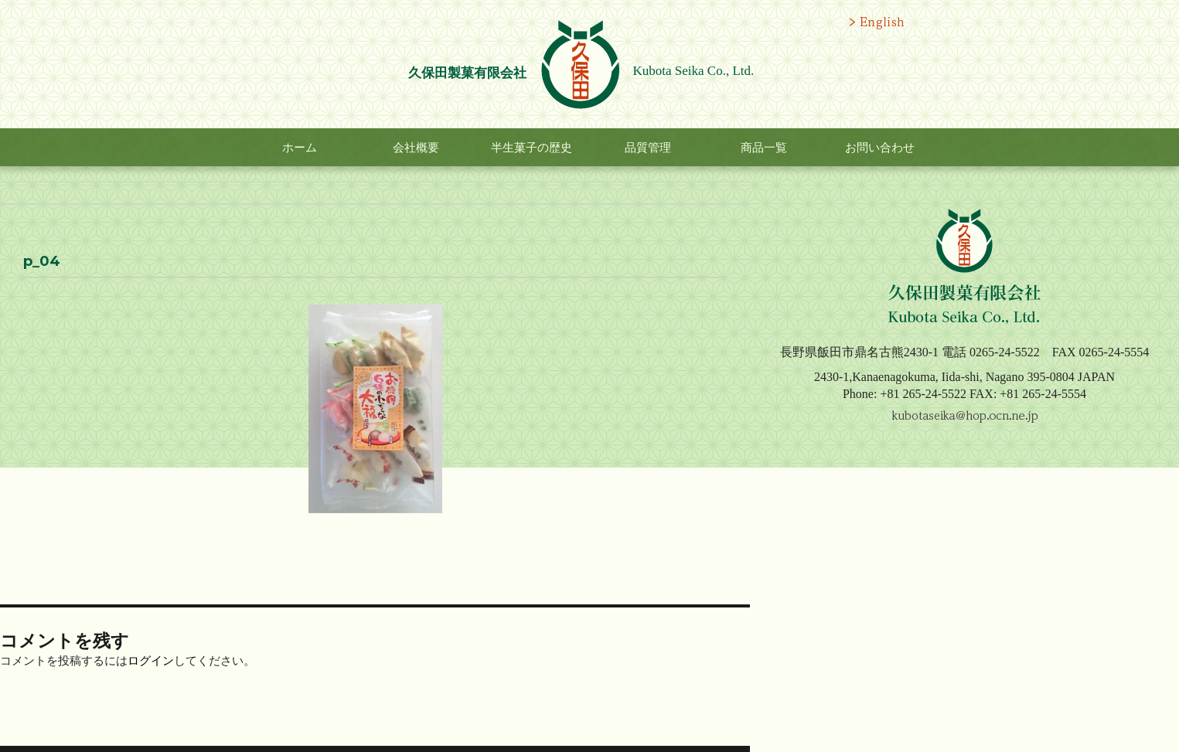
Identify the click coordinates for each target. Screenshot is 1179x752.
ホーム (299, 147)
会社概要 (416, 147)
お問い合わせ (880, 147)
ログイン (151, 661)
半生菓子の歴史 (531, 147)
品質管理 (648, 147)
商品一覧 (764, 147)
